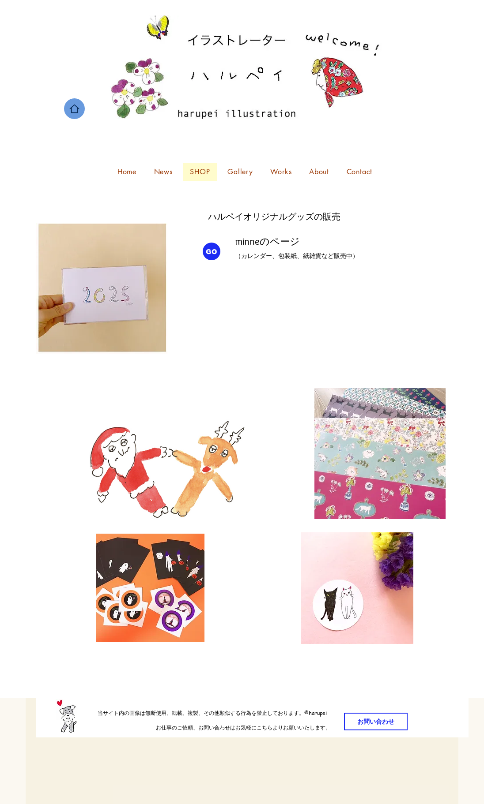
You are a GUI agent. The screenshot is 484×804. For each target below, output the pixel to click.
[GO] (211, 251)
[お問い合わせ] (376, 721)
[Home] (74, 108)
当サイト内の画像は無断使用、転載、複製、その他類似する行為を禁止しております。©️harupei (183, 713)
